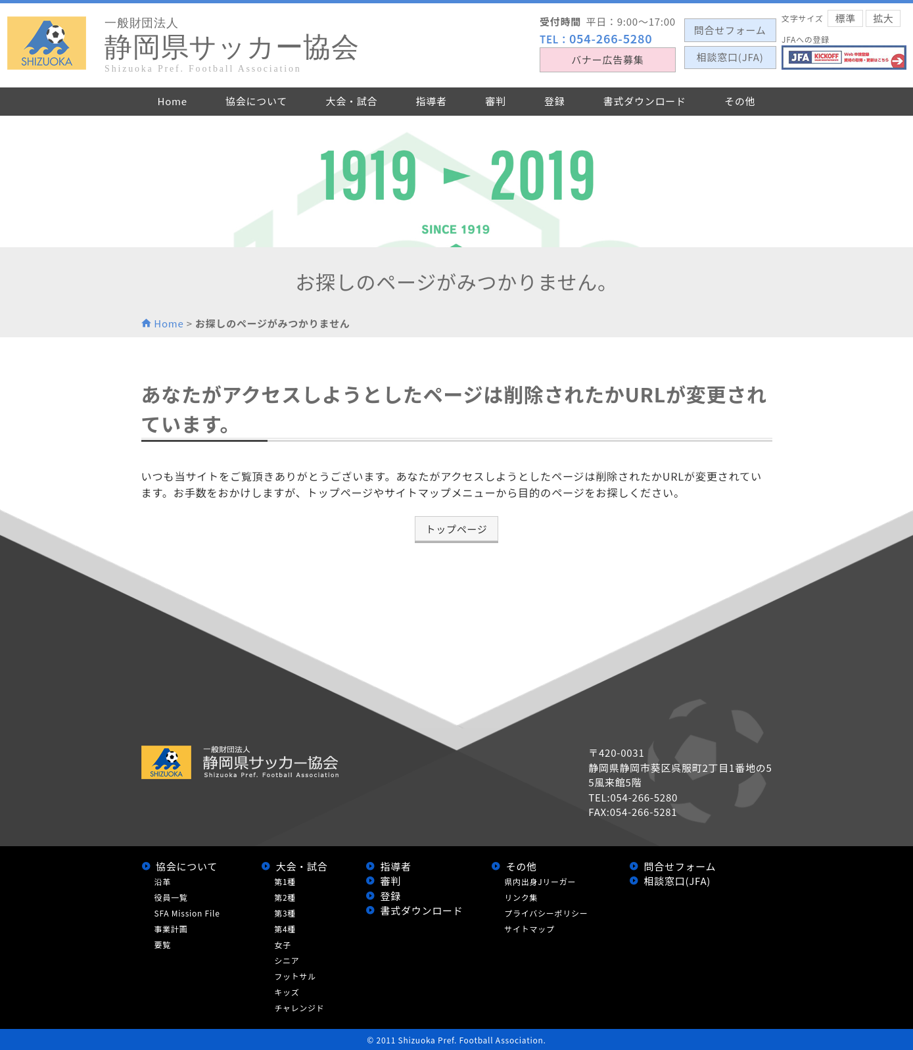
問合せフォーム (680, 866)
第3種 (285, 913)
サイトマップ (529, 928)
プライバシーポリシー (546, 913)
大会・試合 (302, 866)
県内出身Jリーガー (540, 881)
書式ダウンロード (422, 910)
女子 (282, 944)
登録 (391, 896)
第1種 (285, 881)
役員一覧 (171, 897)
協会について (187, 866)
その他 (521, 866)
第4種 (285, 928)
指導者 (396, 866)
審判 (391, 881)
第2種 (285, 897)
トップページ (456, 529)
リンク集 (521, 897)
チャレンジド (299, 1007)
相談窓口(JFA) (677, 881)
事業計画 (171, 928)
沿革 (163, 881)
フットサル (295, 976)
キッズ (286, 991)
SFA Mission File (187, 913)
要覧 (163, 944)
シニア (286, 960)
